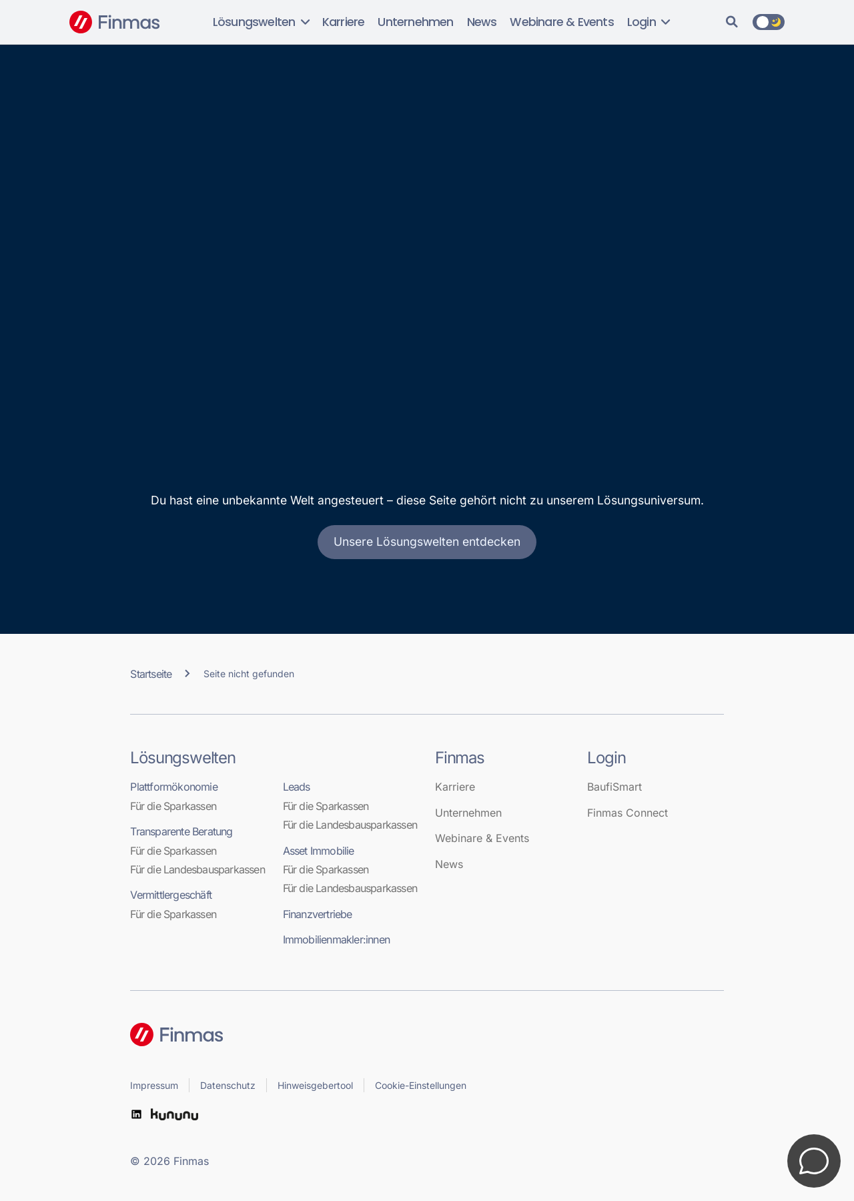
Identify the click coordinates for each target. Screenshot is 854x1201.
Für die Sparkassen (173, 806)
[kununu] (174, 1114)
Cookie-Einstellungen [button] (420, 1085)
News (482, 22)
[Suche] (732, 22)
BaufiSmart (614, 786)
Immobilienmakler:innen (336, 939)
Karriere (343, 22)
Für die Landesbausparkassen (197, 869)
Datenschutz (228, 1085)
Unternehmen (415, 22)
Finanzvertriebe (317, 914)
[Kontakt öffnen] (814, 1161)
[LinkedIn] (136, 1114)
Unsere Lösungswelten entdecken (427, 541)
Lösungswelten (261, 22)
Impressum (154, 1085)
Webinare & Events (561, 22)
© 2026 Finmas (169, 1161)
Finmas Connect (627, 812)
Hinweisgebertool (315, 1085)
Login (648, 22)
